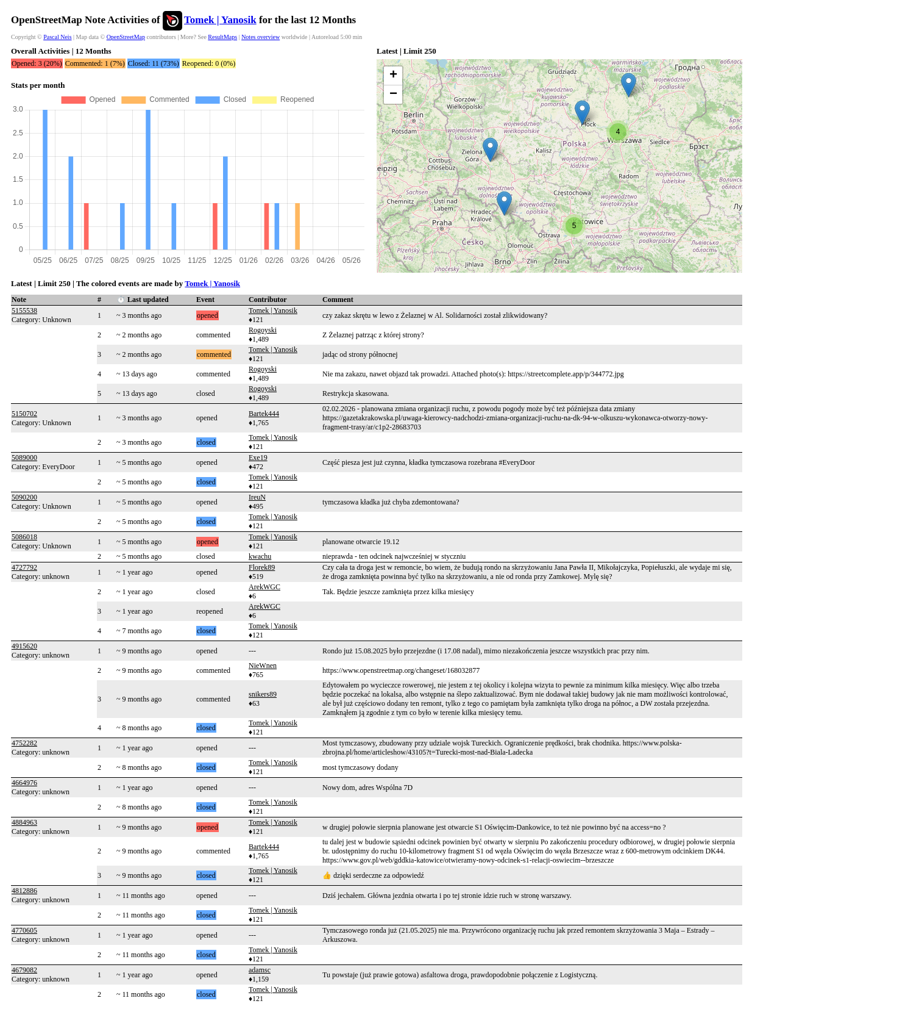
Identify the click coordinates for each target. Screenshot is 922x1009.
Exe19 (258, 457)
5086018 (24, 537)
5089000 (24, 457)
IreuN (257, 497)
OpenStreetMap (126, 37)
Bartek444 (264, 413)
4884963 (24, 822)
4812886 (24, 890)
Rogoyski (263, 330)
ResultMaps (222, 37)
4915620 (24, 646)
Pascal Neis (57, 37)
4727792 (24, 567)
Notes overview (260, 37)
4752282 (24, 743)
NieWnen (263, 665)
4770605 (24, 930)
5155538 (24, 310)
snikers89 (263, 694)
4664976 (24, 782)
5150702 (24, 413)
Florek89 (262, 567)
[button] (490, 149)
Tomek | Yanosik (220, 20)
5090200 (24, 497)
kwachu (260, 556)
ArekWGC (264, 587)
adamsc (260, 970)
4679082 (24, 970)
